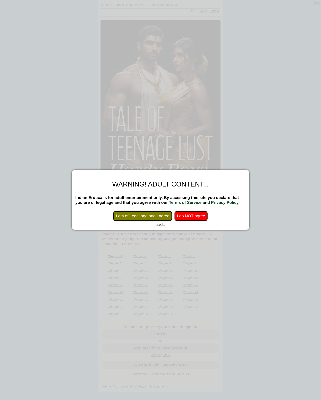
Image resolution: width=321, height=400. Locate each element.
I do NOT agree (191, 216)
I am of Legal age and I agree (142, 216)
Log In (160, 224)
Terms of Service (185, 202)
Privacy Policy (224, 202)
